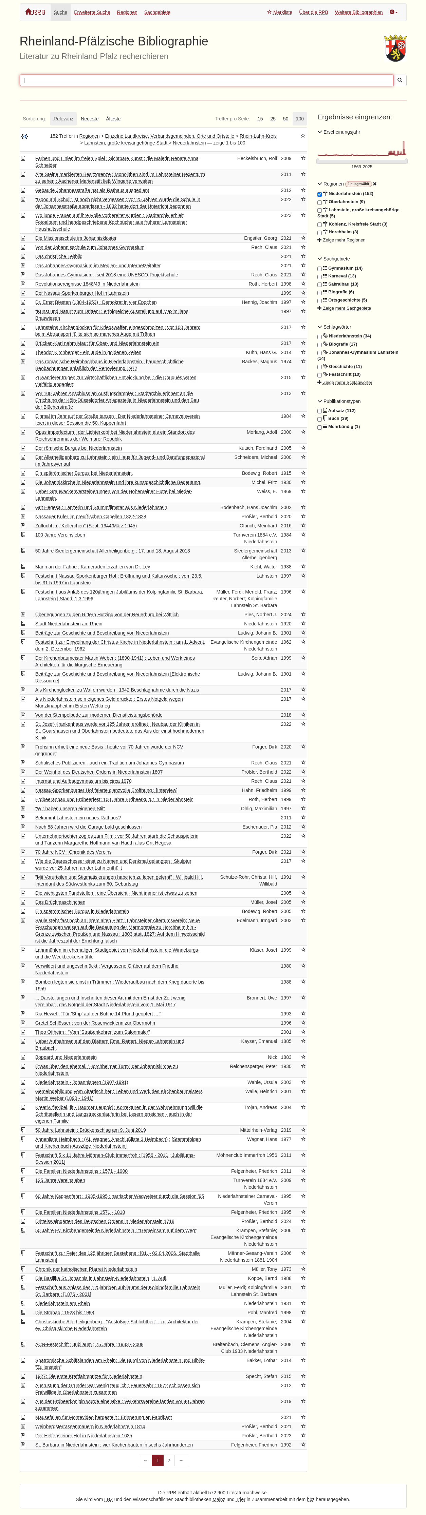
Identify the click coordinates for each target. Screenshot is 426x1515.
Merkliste (279, 12)
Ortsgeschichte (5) (342, 300)
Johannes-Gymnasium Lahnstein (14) (358, 355)
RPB (35, 12)
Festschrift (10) (338, 374)
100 (300, 118)
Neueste (89, 118)
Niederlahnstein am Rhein (62, 1303)
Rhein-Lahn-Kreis (258, 136)
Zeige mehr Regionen (341, 239)
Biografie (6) (335, 292)
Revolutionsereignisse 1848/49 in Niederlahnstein (87, 284)
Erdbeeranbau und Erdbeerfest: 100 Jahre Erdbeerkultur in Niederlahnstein (114, 799)
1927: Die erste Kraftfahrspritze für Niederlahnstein (88, 1376)
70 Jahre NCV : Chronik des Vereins (73, 852)
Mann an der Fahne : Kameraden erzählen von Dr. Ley (92, 566)
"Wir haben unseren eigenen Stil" (70, 808)
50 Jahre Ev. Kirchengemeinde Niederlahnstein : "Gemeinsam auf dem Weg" (116, 1230)
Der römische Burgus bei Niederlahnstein (78, 448)
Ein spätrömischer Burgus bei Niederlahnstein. (84, 473)
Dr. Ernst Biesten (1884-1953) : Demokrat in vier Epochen (96, 302)
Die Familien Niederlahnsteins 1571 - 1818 (80, 1212)
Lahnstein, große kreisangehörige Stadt (126, 142)
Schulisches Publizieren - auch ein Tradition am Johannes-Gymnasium (109, 762)
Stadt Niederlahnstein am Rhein (69, 623)
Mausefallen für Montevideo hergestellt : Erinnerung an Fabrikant (103, 1417)
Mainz (218, 1499)
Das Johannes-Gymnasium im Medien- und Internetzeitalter (98, 265)
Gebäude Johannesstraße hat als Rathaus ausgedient (92, 190)
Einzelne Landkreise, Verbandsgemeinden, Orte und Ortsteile (170, 136)
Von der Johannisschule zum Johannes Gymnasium (90, 247)
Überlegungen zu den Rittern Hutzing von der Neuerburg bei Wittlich (107, 614)
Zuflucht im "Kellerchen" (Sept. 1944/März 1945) (86, 525)
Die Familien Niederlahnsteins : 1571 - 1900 (81, 1171)
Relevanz (63, 118)
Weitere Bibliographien (359, 12)
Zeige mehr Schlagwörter (344, 382)
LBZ (108, 1499)
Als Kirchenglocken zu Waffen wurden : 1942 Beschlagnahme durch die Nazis (117, 690)
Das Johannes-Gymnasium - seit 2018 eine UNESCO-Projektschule (106, 274)
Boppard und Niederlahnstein (66, 1057)
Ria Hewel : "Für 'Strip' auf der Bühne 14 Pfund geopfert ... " (98, 1013)
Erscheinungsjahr (338, 132)
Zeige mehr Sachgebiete (344, 308)
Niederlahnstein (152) (345, 194)
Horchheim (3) (337, 232)
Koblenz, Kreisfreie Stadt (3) (352, 224)
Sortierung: (34, 118)
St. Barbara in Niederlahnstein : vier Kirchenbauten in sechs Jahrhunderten (114, 1445)
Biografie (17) (337, 344)
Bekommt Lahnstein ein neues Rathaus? (78, 817)
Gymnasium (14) (340, 268)
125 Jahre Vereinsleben (60, 1180)
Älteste (113, 118)
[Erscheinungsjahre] (362, 167)
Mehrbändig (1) (338, 427)
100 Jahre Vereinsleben (60, 535)
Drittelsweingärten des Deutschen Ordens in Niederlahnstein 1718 (104, 1221)
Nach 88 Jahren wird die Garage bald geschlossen (88, 827)
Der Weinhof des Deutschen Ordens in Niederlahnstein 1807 (99, 772)
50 (286, 118)
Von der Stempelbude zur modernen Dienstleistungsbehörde (99, 715)
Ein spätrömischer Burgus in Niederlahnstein (82, 911)
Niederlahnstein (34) (344, 336)
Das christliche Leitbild (58, 256)
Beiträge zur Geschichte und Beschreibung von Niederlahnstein (102, 633)
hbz (311, 1499)
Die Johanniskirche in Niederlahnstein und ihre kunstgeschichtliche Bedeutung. (118, 482)
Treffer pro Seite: (232, 118)
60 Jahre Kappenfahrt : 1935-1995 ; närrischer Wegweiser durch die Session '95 (119, 1196)
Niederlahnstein (190, 142)
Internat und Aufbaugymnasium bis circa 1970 (83, 781)
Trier (240, 1499)
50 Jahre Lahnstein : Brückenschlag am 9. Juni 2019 (90, 1130)
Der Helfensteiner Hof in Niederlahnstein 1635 (83, 1435)
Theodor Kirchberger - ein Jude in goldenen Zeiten (88, 352)
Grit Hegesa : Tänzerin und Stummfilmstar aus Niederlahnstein (101, 507)
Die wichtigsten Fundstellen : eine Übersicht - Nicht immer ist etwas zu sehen (116, 893)
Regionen (127, 12)
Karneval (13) (336, 276)
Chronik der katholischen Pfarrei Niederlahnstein (86, 1269)
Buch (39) (332, 418)
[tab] (35, 118)
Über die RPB (313, 12)
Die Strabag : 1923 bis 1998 (64, 1312)
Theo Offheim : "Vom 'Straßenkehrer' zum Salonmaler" (92, 1032)
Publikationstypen (339, 401)
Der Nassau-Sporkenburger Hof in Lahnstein (82, 293)
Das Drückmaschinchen (60, 902)
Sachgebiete (157, 12)
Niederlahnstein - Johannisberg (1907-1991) (81, 1082)
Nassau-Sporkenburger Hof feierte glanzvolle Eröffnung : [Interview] (106, 790)
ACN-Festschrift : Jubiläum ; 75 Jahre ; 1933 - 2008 (89, 1344)
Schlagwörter (334, 327)
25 (273, 118)
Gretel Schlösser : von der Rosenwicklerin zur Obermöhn (95, 1023)
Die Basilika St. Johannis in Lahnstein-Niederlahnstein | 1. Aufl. (101, 1278)
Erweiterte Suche (92, 12)
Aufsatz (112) (336, 411)
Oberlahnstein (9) (341, 202)
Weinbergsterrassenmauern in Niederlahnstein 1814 (90, 1426)
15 (260, 118)
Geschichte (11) (339, 367)
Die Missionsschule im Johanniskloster (76, 238)
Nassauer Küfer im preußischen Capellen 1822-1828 (90, 516)
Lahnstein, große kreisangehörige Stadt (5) (358, 213)
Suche (61, 12)
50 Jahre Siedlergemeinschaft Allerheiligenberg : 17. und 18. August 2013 (112, 550)
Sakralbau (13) (337, 284)
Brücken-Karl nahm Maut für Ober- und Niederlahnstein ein (97, 343)
